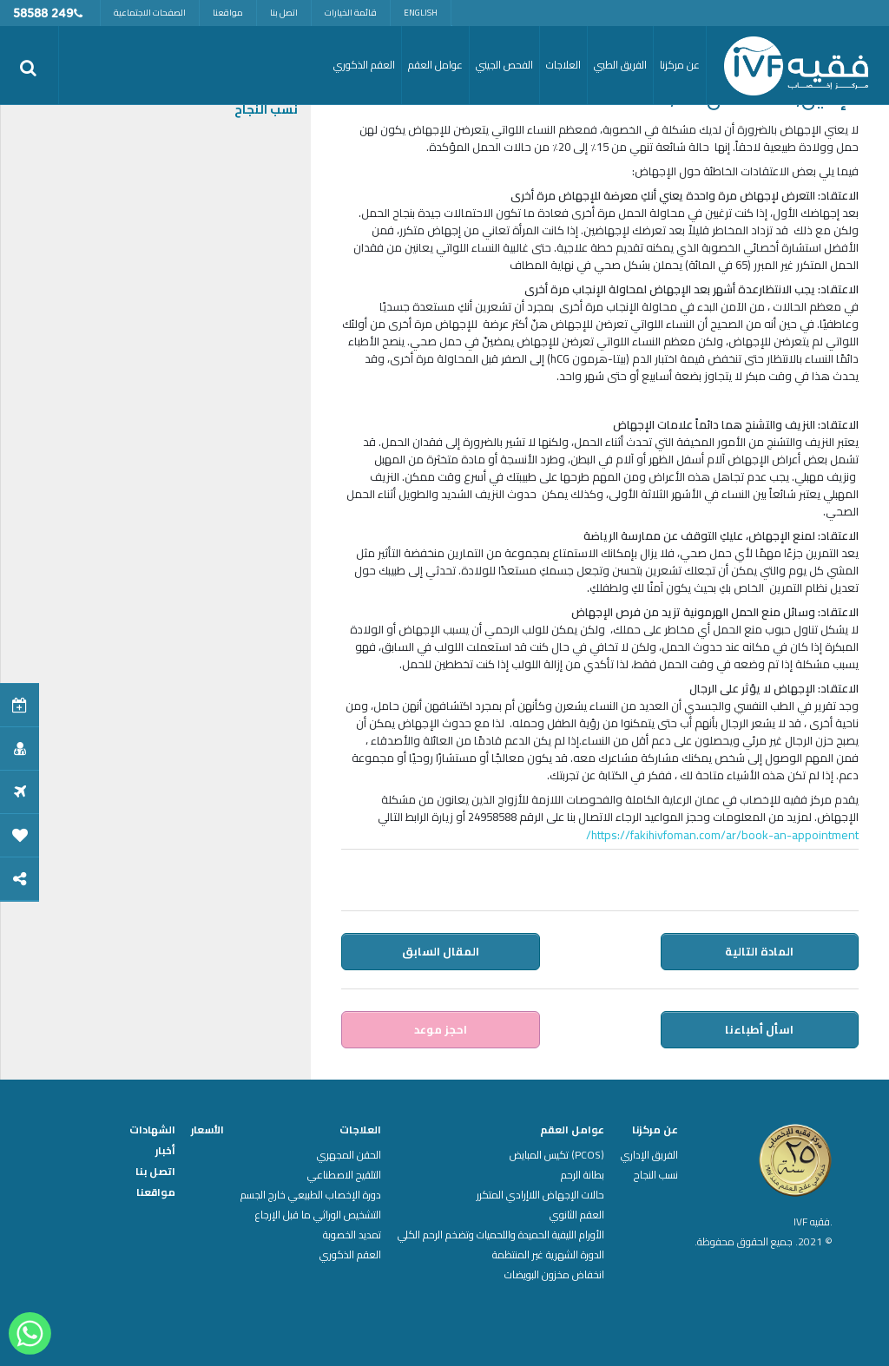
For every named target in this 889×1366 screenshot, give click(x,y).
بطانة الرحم (582, 1175)
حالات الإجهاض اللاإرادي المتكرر (540, 1195)
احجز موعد (440, 1029)
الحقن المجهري (349, 1155)
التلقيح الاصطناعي (344, 1175)
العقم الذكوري (350, 1255)
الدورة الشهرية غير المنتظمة (548, 1255)
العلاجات (360, 1130)
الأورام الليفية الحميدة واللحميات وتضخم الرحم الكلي (501, 1235)
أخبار (165, 1151)
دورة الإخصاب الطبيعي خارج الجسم (310, 1195)
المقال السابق (440, 951)
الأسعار (207, 1130)
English (421, 12)
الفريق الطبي (620, 65)
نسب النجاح (266, 109)
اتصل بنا (284, 12)
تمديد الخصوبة (352, 1235)
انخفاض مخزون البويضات (554, 1275)
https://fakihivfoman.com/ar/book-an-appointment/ (722, 835)
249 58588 (43, 14)
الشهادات (152, 1130)
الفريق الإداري (649, 1155)
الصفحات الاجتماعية (150, 12)
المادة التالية (760, 951)
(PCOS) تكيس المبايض (557, 1155)
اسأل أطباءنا (760, 1029)
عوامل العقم (572, 1130)
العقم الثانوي (577, 1215)
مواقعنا (228, 12)
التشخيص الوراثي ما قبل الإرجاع (318, 1215)
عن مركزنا (655, 1130)
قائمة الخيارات (351, 12)
